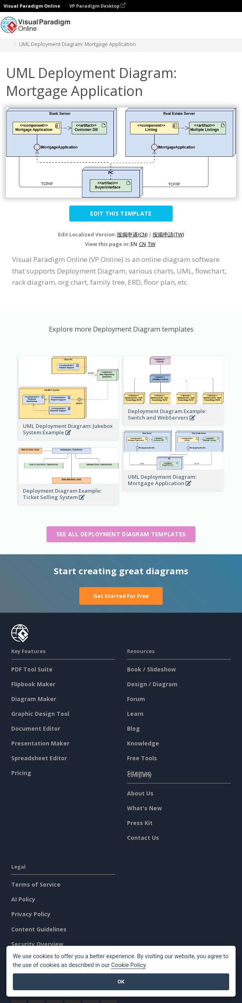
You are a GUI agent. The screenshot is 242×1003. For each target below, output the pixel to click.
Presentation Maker (40, 743)
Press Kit (140, 823)
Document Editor (35, 728)
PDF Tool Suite (31, 669)
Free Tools (142, 758)
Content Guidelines (39, 929)
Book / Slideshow (151, 669)
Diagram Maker (33, 699)
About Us (140, 793)
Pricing (21, 773)
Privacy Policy (30, 914)
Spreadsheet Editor (39, 758)
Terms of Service (35, 884)
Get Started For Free (121, 595)
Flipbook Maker (33, 684)
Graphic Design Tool (40, 713)
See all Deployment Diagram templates (121, 534)
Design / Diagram (152, 684)
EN (134, 244)
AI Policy (23, 899)
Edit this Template (120, 213)
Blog (133, 728)
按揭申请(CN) (132, 234)
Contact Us (143, 837)
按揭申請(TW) (168, 234)
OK (120, 982)
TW (151, 244)
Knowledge (143, 743)
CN (142, 244)
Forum (136, 699)
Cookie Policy (128, 965)
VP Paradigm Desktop (97, 6)
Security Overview (37, 944)
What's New (144, 808)
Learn (135, 713)
